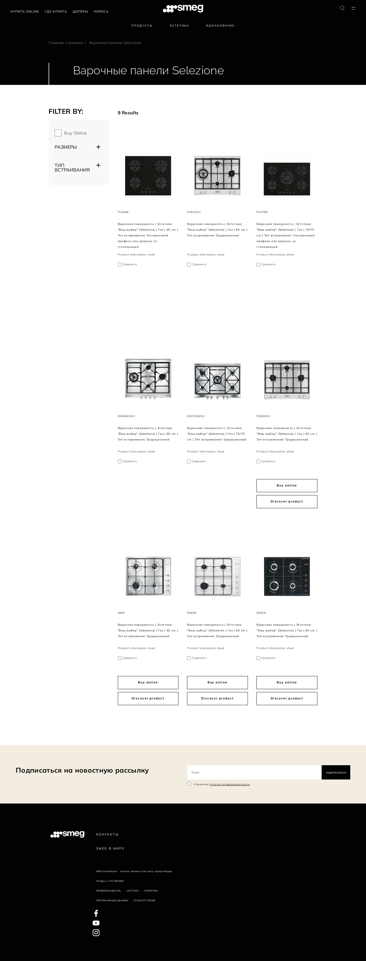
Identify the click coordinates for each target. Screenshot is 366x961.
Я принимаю (222, 784)
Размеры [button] (66, 147)
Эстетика (179, 25)
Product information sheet (136, 254)
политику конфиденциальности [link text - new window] (230, 784)
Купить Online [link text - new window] (25, 11)
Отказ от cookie (145, 900)
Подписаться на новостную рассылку (82, 770)
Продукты (142, 25)
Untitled (133, 890)
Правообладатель (108, 890)
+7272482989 (115, 881)
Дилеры (80, 11)
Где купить (56, 11)
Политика (151, 890)
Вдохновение (220, 25)
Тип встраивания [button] (72, 167)
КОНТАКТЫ (107, 834)
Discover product (287, 501)
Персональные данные (112, 900)
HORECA (101, 11)
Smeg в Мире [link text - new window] (110, 848)
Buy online (75, 133)
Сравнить (130, 264)
